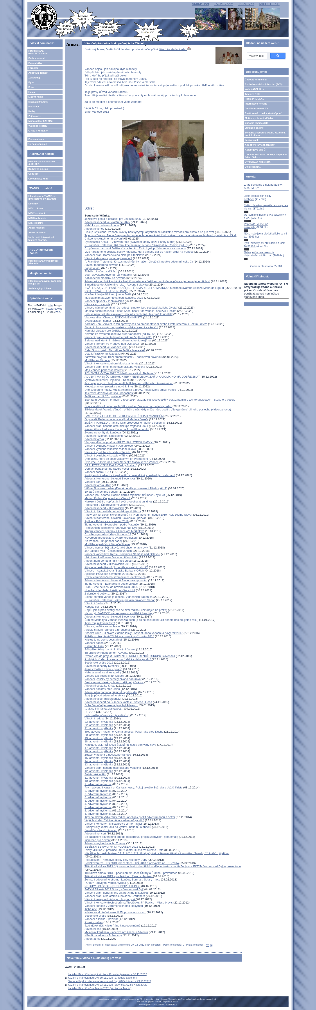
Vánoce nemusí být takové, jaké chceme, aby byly (116, 547)
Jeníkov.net (251, 140)
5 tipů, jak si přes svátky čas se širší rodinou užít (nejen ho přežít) (125, 610)
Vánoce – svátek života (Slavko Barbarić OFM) (114, 570)
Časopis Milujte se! (256, 79)
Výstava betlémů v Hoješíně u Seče (106, 380)
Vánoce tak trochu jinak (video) (104, 675)
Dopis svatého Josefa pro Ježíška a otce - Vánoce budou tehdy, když (128, 406)
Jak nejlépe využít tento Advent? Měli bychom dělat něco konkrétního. (128, 383)
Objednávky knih (38, 178)
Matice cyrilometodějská (259, 118)
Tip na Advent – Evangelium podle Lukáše (111, 583)
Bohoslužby (35, 63)
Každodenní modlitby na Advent (104, 278)
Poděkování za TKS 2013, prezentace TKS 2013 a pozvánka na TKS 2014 (131, 863)
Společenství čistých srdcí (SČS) (263, 84)
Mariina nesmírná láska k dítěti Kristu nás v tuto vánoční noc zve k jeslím (130, 310)
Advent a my (92, 938)
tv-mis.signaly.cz (51, 308)
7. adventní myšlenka (97, 794)
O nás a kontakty (38, 130)
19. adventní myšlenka (98, 738)
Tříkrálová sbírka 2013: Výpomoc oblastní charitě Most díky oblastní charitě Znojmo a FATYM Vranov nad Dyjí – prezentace (162, 866)
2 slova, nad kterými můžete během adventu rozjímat (117, 340)
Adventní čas (92, 928)
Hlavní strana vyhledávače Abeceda (43, 262)
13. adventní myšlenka (98, 764)
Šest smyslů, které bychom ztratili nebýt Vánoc (114, 682)
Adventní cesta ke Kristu (99, 685)
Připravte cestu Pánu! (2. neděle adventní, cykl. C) (116, 567)
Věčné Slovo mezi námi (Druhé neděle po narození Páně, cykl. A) (125, 488)
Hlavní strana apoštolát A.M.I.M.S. (41, 162)
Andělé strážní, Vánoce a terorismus (107, 629)
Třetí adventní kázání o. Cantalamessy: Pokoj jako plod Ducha (123, 731)
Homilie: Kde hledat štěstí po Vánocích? (109, 590)
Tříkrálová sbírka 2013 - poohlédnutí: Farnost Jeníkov (118, 876)
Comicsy (33, 173)
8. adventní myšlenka (97, 790)
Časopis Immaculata (256, 123)
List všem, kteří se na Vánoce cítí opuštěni (111, 557)
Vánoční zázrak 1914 (97, 472)
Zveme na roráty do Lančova (102, 432)
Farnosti (33, 68)
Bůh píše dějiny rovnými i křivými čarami (109, 649)
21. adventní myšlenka (98, 728)
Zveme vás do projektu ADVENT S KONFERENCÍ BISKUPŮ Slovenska (129, 656)
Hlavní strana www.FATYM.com (38, 52)
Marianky (33, 106)
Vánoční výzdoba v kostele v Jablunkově (110, 449)
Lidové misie (35, 97)
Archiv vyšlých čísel (39, 288)
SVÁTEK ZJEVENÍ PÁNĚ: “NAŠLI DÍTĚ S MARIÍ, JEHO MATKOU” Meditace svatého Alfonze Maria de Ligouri (154, 287)
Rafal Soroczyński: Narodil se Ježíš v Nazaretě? (114, 350)
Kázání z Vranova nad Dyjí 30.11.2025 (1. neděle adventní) (102, 977)
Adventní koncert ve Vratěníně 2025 (107, 222)
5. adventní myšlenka (97, 800)
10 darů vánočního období (101, 491)
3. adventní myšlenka (97, 807)
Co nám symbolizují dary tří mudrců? (107, 534)
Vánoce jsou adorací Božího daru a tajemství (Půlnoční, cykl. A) (124, 495)
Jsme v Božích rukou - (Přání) (103, 669)
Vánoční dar (92, 481)
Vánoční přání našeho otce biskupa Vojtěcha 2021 (116, 426)
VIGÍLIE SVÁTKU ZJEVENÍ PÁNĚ (106, 291)
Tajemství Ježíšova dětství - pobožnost (108, 393)
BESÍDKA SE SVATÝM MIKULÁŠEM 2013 (111, 846)
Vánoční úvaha (94, 603)
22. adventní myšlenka (98, 725)
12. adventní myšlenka (98, 771)
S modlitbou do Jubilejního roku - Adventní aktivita (116, 284)
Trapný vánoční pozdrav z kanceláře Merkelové (114, 531)
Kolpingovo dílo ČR (256, 149)
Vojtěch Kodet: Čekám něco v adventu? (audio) (114, 820)
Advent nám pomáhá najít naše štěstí (108, 560)
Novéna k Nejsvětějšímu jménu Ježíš (107, 294)
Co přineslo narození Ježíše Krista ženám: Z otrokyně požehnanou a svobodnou (135, 248)
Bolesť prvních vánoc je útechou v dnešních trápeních (118, 596)
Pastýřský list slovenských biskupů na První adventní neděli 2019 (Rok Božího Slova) (138, 514)
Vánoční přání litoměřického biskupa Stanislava (114, 255)
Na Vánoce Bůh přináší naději (103, 541)
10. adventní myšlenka (98, 781)
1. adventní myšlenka (97, 813)
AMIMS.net (200, 4)
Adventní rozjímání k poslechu (103, 435)
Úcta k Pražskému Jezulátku (102, 353)
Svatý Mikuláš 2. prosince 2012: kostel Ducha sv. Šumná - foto (123, 850)
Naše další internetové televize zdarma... (41, 238)
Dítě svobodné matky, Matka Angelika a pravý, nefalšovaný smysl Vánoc (130, 389)
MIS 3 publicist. (37, 218)
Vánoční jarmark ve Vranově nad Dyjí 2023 (111, 343)
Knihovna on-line (38, 169)
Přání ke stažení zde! (174, 49)
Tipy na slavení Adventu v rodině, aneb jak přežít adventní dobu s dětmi (129, 817)
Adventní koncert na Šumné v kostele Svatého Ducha (118, 702)
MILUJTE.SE (269, 4)
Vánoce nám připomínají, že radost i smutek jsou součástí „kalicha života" (131, 307)
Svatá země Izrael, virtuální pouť (263, 113)
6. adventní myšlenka (97, 797)
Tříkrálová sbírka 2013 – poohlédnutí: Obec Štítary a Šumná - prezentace (130, 873)
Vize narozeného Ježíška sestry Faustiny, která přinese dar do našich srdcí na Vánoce (139, 251)
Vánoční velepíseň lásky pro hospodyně (110, 899)
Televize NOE (252, 94)
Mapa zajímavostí (38, 101)
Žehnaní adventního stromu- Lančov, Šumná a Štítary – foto (122, 879)
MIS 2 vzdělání (36, 213)
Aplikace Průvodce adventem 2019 (106, 521)
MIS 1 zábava (35, 208)
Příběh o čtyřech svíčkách (100, 271)
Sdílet (88, 208)
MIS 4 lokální (35, 223)
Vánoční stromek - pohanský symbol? (108, 258)
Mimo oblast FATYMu (40, 121)
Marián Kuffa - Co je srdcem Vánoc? (107, 498)
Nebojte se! (91, 606)
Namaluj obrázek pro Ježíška (102, 330)
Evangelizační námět (97, 320)
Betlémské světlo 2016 (98, 662)
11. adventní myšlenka (98, 777)
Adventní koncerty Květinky (101, 665)
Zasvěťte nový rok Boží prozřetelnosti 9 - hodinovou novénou (123, 357)
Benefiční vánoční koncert (100, 830)
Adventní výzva (94, 439)
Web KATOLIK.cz (254, 89)
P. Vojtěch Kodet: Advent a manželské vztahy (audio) (118, 659)
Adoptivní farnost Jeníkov (260, 145)
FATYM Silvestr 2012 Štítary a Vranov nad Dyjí (114, 889)
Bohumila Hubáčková (104, 944)
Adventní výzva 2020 (97, 485)
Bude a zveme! (36, 58)
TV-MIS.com (223, 4)
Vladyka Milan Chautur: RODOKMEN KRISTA (113, 317)
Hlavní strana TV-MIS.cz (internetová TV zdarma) (42, 197)
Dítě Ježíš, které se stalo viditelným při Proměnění (116, 458)
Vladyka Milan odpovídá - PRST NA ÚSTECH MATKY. (119, 442)
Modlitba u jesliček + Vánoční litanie (107, 544)
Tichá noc (90, 909)
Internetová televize (256, 103)
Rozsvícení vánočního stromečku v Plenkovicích (114, 577)
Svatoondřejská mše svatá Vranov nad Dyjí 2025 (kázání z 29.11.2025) (109, 981)
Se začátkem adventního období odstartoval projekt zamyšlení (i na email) (131, 836)
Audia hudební (36, 227)
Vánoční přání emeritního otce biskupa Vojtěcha (114, 366)
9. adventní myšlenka (97, 784)
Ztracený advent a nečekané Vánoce (107, 754)
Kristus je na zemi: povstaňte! (103, 639)
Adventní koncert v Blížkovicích (104, 508)
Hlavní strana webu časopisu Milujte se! (44, 282)
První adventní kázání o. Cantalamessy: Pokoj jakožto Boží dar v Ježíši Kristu (133, 787)
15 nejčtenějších (37, 144)
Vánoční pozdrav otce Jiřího (102, 688)
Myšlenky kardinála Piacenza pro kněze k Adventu (116, 932)
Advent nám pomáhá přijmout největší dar (110, 692)
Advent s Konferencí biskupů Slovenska (109, 478)
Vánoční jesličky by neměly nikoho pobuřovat (112, 679)
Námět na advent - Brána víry (103, 935)
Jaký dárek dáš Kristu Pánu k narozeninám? (112, 925)
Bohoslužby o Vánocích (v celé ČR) (106, 715)
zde (50, 305)
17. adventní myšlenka (98, 748)
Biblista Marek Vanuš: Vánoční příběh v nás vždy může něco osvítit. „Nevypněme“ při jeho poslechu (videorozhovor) (157, 409)
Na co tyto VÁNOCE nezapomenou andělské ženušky (118, 613)
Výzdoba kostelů (37, 125)
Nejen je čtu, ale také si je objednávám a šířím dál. (259, 254)
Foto (31, 87)
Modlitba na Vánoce (97, 360)
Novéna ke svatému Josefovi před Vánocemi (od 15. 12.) (120, 333)
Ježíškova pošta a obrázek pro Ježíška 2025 (112, 218)
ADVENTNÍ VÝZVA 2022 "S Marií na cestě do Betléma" (119, 373)
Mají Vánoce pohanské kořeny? (104, 370)
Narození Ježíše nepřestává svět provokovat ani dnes (118, 501)
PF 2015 (89, 712)
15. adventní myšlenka (98, 758)
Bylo (31, 82)
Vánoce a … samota (97, 304)
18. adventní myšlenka (98, 741)
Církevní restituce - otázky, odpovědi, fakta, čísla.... (266, 155)
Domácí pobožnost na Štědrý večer (106, 468)
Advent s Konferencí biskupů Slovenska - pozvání (115, 518)
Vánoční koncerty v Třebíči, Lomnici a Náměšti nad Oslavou (122, 554)
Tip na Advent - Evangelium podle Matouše (111, 524)
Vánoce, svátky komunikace (102, 626)
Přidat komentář (194, 944)
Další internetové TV (256, 108)
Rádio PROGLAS (254, 99)
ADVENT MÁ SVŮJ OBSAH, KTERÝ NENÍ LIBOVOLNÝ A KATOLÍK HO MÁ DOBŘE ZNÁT (142, 376)
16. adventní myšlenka (98, 751)
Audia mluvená (36, 232)
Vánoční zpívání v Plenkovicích (104, 301)
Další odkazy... (253, 166)
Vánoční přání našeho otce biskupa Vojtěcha (112, 511)
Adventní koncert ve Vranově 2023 (106, 347)
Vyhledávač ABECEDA (258, 162)
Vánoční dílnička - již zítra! (101, 919)
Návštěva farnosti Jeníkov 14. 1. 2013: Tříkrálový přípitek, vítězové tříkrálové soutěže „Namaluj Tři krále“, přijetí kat (156, 853)
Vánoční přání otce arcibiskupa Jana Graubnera (114, 896)
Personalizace (36, 139)
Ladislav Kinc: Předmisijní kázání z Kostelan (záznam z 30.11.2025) (107, 974)
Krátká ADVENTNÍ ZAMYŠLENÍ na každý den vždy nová (120, 744)
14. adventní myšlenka (98, 761)
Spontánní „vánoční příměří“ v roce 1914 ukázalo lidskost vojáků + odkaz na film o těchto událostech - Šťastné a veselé (159, 399)
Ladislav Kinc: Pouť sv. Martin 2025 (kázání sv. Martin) (99, 988)
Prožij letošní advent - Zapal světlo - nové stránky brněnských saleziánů (129, 475)
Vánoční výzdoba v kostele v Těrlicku (107, 452)
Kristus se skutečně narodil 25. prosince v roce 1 (115, 912)
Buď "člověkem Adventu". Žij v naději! (108, 274)
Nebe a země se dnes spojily (102, 672)
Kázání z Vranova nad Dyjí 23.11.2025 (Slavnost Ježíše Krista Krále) (108, 984)
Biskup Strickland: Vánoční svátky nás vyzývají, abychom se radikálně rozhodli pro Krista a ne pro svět (149, 232)
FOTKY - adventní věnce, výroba (105, 882)
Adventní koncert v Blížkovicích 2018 (107, 564)
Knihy (31, 111)
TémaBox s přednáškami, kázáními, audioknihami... (265, 134)
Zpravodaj (34, 77)
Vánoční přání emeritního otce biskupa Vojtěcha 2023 (118, 337)
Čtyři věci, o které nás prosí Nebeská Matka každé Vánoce (121, 462)
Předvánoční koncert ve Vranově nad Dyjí (110, 527)
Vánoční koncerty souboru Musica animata (111, 363)
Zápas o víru (92, 268)
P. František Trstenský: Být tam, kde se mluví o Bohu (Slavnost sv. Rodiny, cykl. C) (136, 245)
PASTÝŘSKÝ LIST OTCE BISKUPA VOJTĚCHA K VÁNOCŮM (123, 416)
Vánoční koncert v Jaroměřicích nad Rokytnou (113, 905)
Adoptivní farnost (38, 72)
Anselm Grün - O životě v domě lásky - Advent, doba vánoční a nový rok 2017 (133, 633)
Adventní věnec (94, 228)
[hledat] (256, 56)
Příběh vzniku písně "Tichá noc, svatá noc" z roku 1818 (119, 636)
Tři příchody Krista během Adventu (106, 652)
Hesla (31, 92)
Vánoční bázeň (94, 642)
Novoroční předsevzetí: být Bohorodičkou (110, 537)
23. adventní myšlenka (98, 721)
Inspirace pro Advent (97, 840)
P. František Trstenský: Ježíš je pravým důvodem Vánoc (119, 600)
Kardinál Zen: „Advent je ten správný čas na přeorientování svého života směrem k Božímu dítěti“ (145, 324)
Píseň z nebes (93, 922)
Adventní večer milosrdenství (102, 698)
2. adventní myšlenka (97, 810)
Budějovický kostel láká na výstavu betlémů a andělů (117, 827)
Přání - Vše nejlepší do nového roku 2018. (111, 587)
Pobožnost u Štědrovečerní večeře (106, 504)
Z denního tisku (94, 646)
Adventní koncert (95, 833)
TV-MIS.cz (246, 4)
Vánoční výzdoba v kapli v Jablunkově (108, 445)
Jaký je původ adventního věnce (104, 695)
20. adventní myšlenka (98, 735)
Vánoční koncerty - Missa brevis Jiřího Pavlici (113, 823)
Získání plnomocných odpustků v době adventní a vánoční (121, 327)
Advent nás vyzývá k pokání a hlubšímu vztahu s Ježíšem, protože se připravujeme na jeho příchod (147, 281)
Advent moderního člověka (101, 264)
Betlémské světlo (95, 774)
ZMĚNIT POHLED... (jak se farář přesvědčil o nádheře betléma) (124, 422)
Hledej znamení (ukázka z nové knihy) (108, 386)
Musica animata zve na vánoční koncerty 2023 (113, 297)
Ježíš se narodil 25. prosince (102, 396)
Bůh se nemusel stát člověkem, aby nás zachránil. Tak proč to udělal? (128, 314)
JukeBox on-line (254, 127)
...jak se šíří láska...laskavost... (103, 708)
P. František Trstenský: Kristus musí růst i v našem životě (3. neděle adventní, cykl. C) (138, 261)
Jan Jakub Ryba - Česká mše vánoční (108, 550)
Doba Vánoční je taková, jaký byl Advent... (111, 705)
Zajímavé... (34, 116)
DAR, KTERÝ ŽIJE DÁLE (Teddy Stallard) (110, 465)
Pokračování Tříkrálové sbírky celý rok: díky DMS (115, 859)
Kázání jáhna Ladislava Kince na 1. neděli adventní (116, 429)
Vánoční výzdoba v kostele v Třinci (106, 455)
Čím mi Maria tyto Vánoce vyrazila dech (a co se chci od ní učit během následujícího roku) (141, 619)
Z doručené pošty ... (97, 593)
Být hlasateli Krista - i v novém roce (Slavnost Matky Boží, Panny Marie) (129, 241)
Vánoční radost (94, 718)
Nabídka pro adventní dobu (101, 225)
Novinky (33, 203)
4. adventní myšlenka (97, 804)
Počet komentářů (172, 944)
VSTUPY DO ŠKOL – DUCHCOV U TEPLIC (112, 886)
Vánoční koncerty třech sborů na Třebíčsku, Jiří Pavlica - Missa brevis (128, 902)
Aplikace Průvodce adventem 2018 (106, 573)
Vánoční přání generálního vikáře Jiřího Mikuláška (116, 892)
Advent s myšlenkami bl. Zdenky (104, 843)
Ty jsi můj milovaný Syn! (99, 623)
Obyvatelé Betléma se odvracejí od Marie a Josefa (116, 419)
